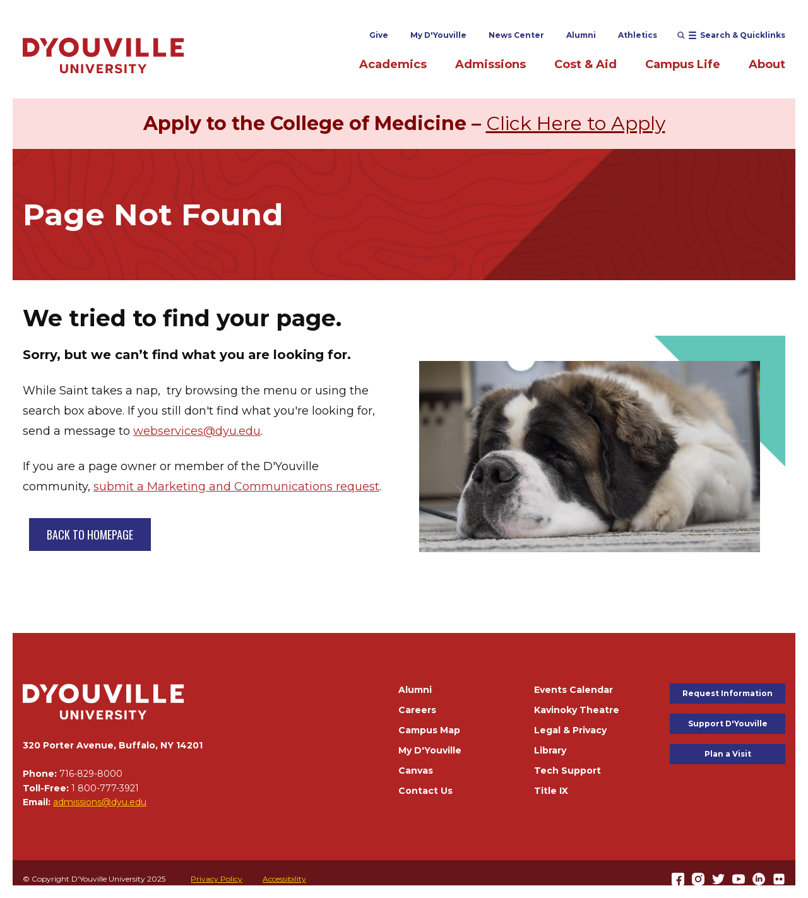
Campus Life (682, 64)
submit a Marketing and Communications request (236, 486)
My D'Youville (438, 35)
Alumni (581, 35)
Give (378, 35)
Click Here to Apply (575, 123)
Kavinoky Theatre (576, 710)
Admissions (490, 64)
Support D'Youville (728, 723)
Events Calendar (573, 689)
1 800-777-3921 (105, 788)
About (767, 64)
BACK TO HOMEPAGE (90, 534)
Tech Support (567, 770)
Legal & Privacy (570, 730)
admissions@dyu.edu (99, 802)
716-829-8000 (90, 773)
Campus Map (429, 730)
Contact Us (425, 790)
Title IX (551, 790)
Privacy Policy (216, 878)
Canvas (415, 770)
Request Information (727, 693)
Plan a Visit (727, 754)
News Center (516, 35)
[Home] (103, 55)
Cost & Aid (585, 64)
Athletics (637, 35)
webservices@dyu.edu (197, 431)
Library (550, 750)
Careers (417, 710)
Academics (393, 64)
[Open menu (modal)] (731, 35)
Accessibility (284, 878)
